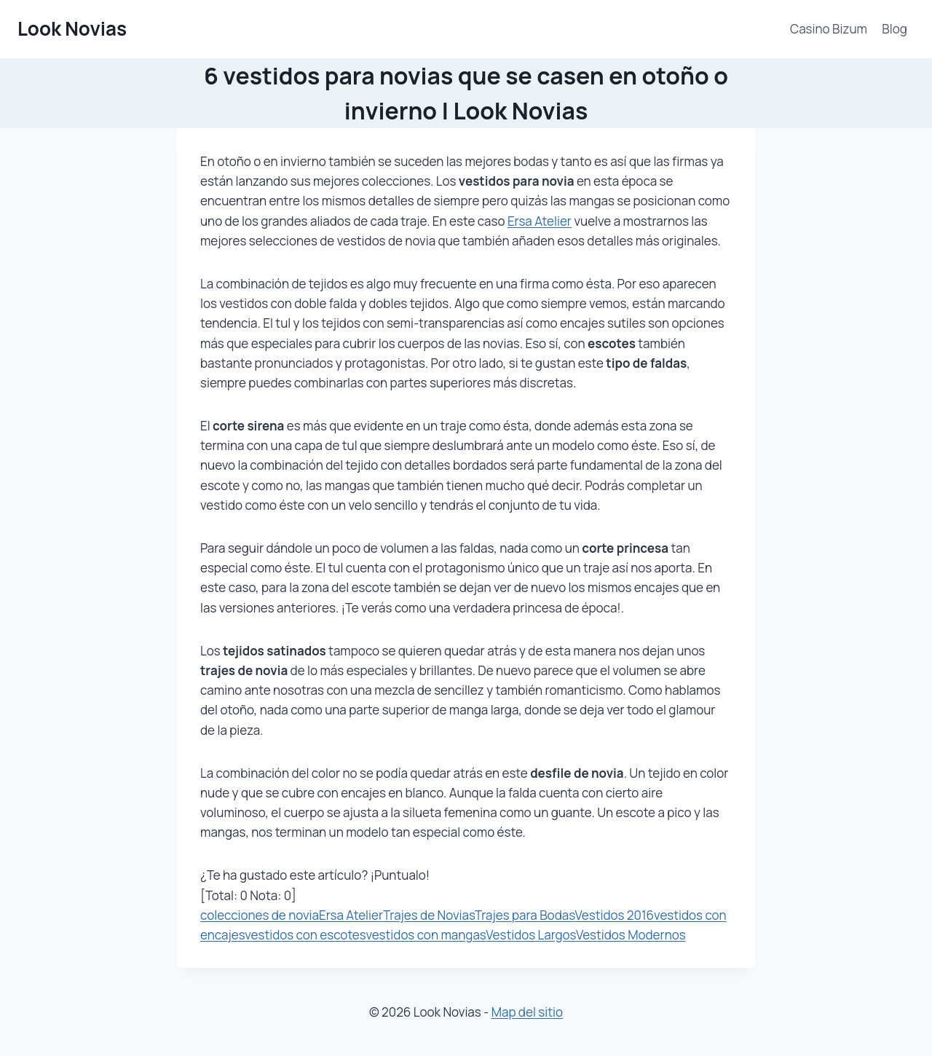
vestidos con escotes (305, 934)
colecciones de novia (259, 915)
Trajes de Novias (429, 915)
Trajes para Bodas (525, 915)
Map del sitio (527, 1012)
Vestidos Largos (531, 934)
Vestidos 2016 (615, 915)
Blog (894, 28)
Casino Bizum (828, 28)
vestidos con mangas (426, 934)
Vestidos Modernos (631, 934)
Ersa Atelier (540, 221)
